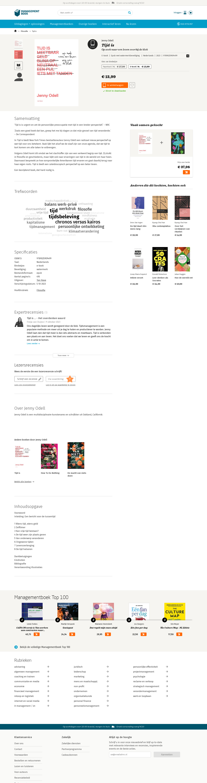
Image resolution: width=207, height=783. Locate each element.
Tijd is (34, 31)
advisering (31, 666)
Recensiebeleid (22, 777)
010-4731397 (187, 24)
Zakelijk (66, 737)
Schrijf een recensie (27, 379)
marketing (91, 676)
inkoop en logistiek (31, 696)
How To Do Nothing (50, 473)
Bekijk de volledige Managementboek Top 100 (45, 647)
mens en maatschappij (91, 681)
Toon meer (62, 355)
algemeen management (31, 671)
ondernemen (91, 691)
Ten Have (41, 280)
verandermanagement (150, 691)
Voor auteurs (21, 772)
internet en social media (31, 701)
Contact (18, 749)
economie (31, 686)
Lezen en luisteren (24, 766)
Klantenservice (23, 737)
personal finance (91, 701)
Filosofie (24, 31)
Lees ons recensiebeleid (24, 385)
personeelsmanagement (91, 706)
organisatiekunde (91, 696)
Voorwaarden (21, 755)
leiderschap (91, 671)
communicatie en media (31, 681)
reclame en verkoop (150, 681)
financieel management (31, 691)
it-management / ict (31, 706)
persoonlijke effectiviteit (150, 666)
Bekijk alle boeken (22, 482)
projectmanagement (150, 671)
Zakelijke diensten (71, 743)
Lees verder (32, 343)
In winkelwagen (115, 85)
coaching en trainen (31, 676)
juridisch (91, 666)
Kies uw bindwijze (109, 61)
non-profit (91, 686)
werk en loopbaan (150, 696)
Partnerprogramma (72, 749)
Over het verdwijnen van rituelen (182, 229)
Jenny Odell (108, 40)
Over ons (18, 743)
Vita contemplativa (161, 226)
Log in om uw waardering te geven (60, 385)
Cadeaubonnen (69, 755)
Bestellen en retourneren (27, 760)
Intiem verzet (136, 277)
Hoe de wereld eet (184, 277)
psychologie (150, 676)
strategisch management (150, 686)
